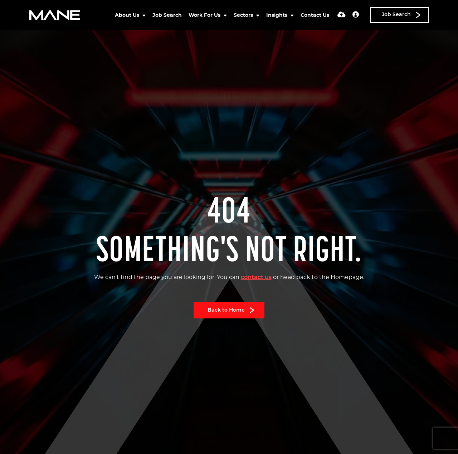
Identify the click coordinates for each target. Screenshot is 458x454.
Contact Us (315, 15)
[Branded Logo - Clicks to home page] (54, 15)
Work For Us (205, 15)
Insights (277, 15)
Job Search (167, 15)
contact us (256, 277)
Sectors (244, 15)
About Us (128, 15)
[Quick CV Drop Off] (341, 15)
